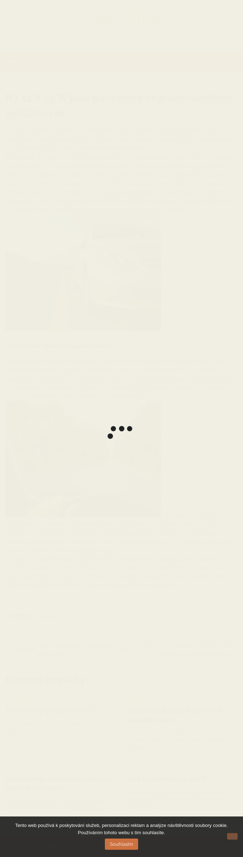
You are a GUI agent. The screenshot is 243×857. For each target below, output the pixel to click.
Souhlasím (121, 844)
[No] (232, 836)
